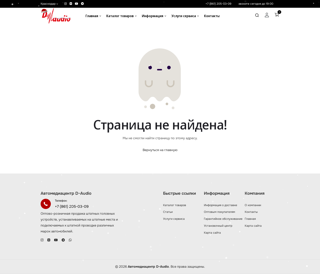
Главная (92, 16)
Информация (152, 16)
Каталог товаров (120, 16)
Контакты (212, 16)
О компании (253, 205)
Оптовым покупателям (219, 212)
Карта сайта (212, 232)
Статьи (168, 212)
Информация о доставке (220, 205)
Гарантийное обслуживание (223, 219)
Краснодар (49, 4)
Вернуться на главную (160, 150)
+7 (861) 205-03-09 (218, 4)
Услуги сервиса (183, 16)
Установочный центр (218, 226)
